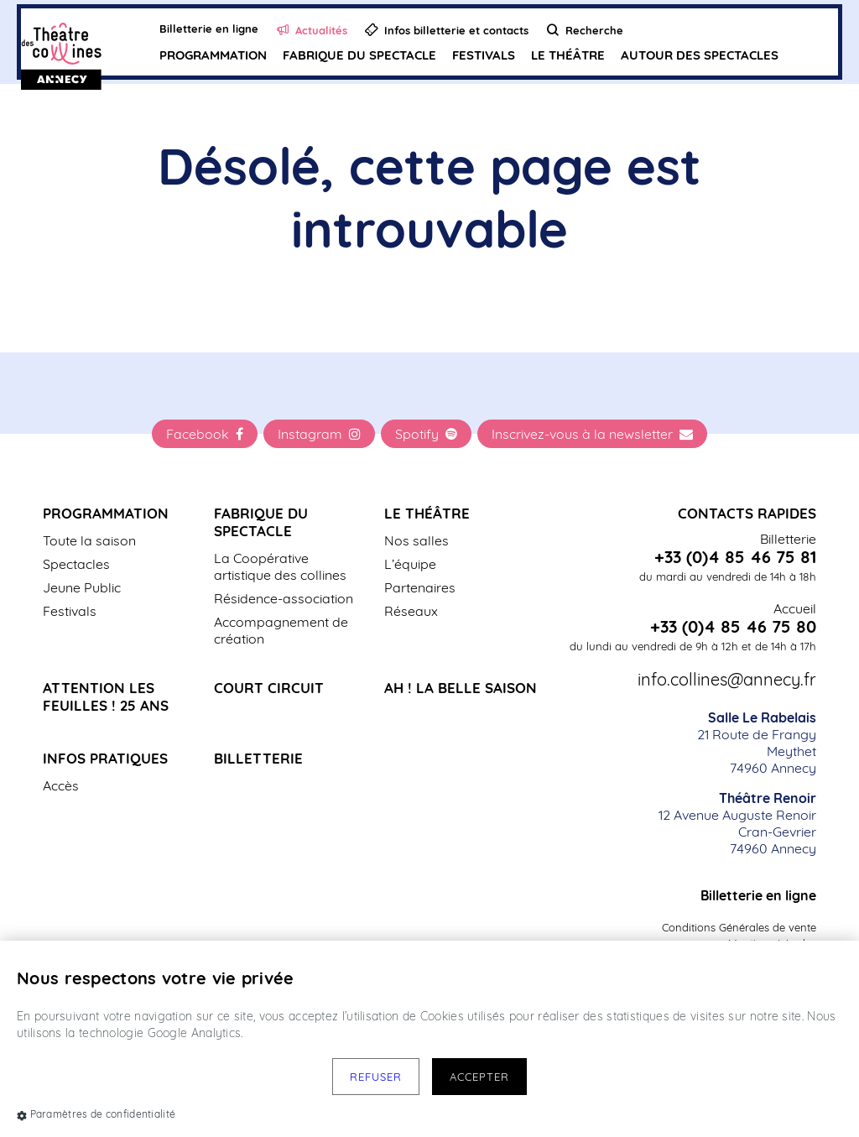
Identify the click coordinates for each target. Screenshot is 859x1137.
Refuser (376, 1076)
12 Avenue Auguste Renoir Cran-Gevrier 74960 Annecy (737, 823)
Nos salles (416, 540)
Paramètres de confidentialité (96, 1114)
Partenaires (420, 587)
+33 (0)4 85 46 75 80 (733, 627)
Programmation (213, 55)
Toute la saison (89, 540)
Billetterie (258, 758)
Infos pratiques (105, 758)
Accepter (479, 1076)
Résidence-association (283, 598)
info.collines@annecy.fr (727, 680)
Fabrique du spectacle (359, 55)
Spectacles (76, 563)
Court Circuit (269, 687)
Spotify (426, 433)
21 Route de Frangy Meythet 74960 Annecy (756, 742)
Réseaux (411, 610)
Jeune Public (82, 587)
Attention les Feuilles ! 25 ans (106, 696)
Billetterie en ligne (758, 895)
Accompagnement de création (281, 630)
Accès (61, 785)
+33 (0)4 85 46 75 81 (735, 557)
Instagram (319, 433)
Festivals (483, 55)
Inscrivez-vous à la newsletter (592, 433)
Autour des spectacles (699, 55)
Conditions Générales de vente (739, 927)
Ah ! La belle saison (460, 687)
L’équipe (410, 563)
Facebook (204, 433)
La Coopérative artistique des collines (280, 566)
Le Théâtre (568, 55)
